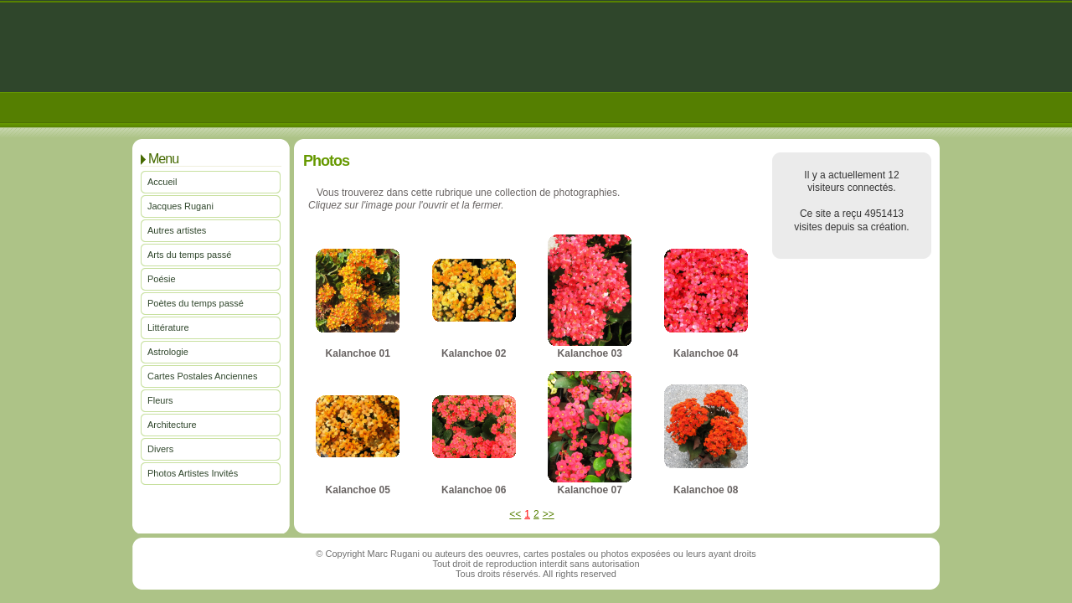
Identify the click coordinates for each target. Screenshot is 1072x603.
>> (548, 514)
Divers (160, 449)
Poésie (161, 279)
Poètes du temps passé (195, 303)
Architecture (172, 425)
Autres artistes (176, 230)
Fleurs (160, 400)
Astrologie (167, 352)
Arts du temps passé (189, 255)
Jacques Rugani (180, 206)
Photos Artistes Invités (192, 473)
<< (515, 514)
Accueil (162, 182)
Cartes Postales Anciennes (202, 376)
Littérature (168, 327)
